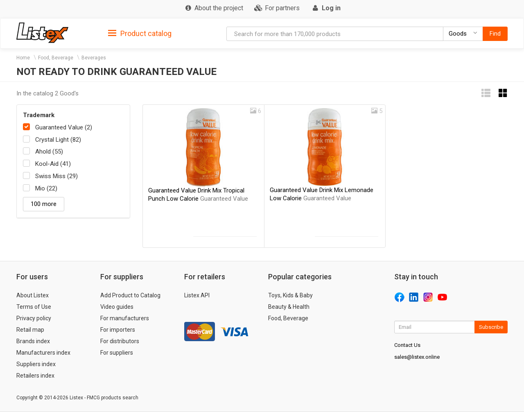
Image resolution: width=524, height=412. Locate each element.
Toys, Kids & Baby (290, 295)
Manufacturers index (43, 352)
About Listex (32, 295)
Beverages (93, 58)
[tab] (140, 33)
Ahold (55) (49, 151)
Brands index (33, 341)
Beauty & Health (288, 306)
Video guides (116, 306)
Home (23, 58)
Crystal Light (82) (58, 139)
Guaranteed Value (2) (63, 127)
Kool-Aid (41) (53, 164)
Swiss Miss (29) (56, 176)
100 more (43, 204)
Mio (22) (46, 188)
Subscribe (491, 327)
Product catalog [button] (140, 33)
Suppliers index (36, 364)
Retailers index (35, 375)
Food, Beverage (55, 58)
